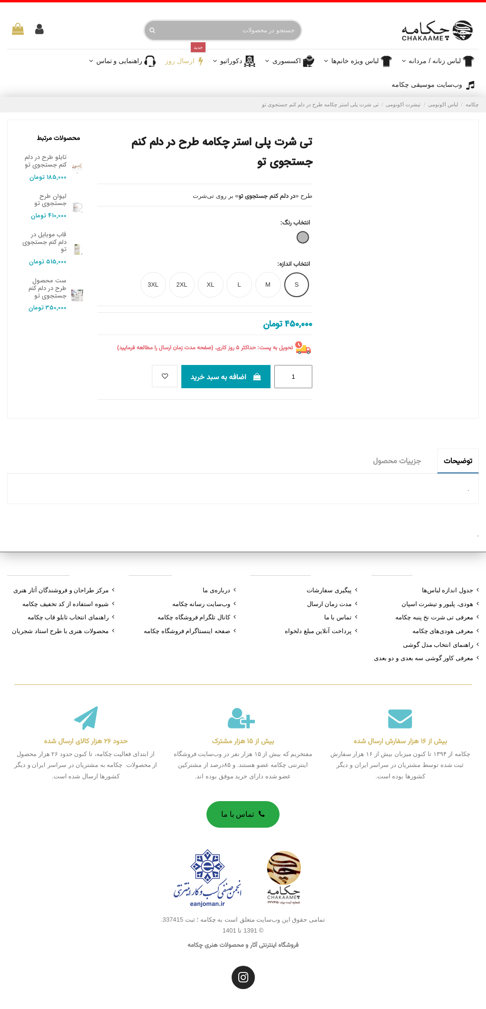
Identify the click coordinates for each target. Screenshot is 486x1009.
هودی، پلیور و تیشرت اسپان (437, 603)
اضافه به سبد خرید (225, 377)
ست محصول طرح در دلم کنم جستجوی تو (47, 288)
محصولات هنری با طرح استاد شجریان (60, 631)
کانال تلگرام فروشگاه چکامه (194, 617)
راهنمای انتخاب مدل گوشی (438, 644)
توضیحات (458, 461)
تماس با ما (338, 617)
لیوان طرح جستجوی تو (50, 200)
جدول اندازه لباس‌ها (447, 590)
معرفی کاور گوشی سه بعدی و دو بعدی (423, 658)
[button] (289, 61)
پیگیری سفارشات (329, 590)
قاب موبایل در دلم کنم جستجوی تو (44, 242)
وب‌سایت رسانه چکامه (201, 603)
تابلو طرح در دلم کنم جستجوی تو (45, 161)
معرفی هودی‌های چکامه (442, 631)
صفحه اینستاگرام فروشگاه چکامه (187, 631)
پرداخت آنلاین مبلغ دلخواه (318, 631)
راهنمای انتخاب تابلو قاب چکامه (68, 617)
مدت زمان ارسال (329, 603)
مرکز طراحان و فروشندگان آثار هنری (61, 590)
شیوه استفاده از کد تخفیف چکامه (65, 603)
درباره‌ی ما (216, 590)
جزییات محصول (397, 461)
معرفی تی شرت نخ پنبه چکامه (434, 617)
